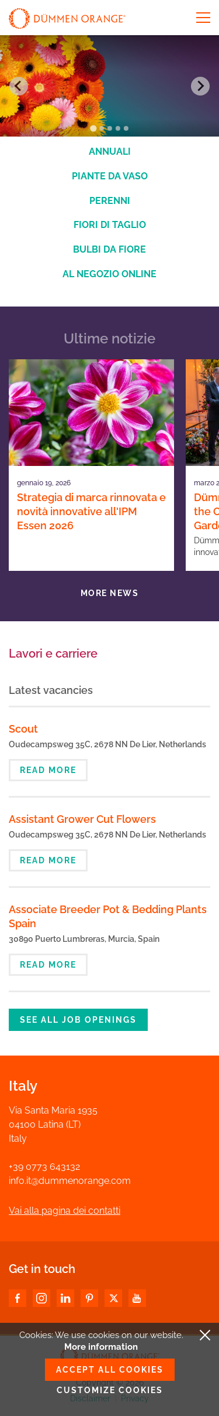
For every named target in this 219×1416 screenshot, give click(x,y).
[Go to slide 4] (118, 128)
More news (110, 593)
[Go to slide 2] (101, 128)
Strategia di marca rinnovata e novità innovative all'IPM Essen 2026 (91, 511)
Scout (23, 729)
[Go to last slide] (18, 86)
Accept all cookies (110, 1369)
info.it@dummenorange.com (70, 1180)
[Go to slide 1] (93, 128)
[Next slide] (200, 86)
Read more (48, 770)
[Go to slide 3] (109, 128)
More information (101, 1347)
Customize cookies (110, 1390)
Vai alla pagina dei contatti (64, 1210)
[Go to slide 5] (126, 128)
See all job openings (78, 1019)
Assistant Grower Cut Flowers (82, 819)
